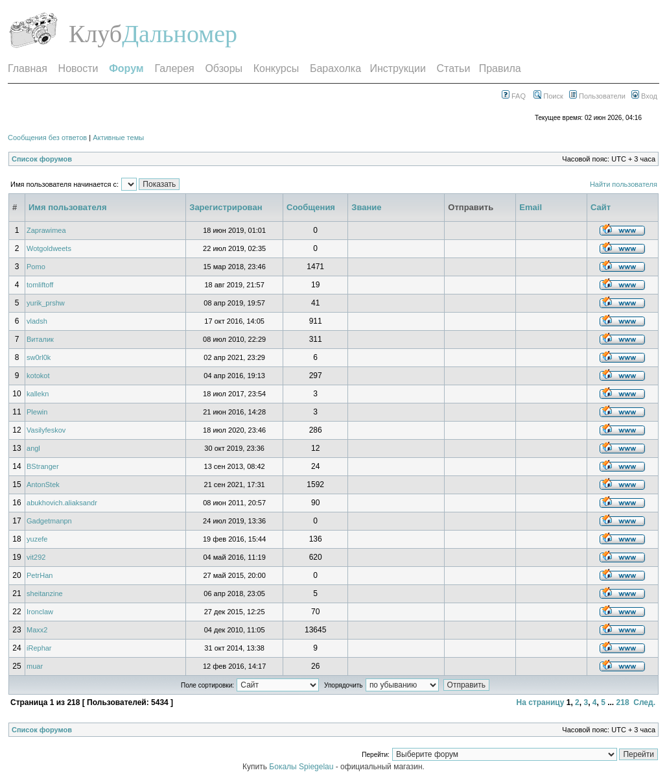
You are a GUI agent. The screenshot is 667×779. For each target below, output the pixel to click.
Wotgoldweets (49, 248)
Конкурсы (276, 68)
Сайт (601, 207)
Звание (366, 207)
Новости (78, 68)
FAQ (514, 96)
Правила (500, 68)
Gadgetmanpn (49, 521)
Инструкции (397, 68)
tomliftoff (40, 285)
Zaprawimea (46, 230)
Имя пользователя (67, 207)
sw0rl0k (39, 357)
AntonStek (43, 484)
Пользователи (597, 96)
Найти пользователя (623, 184)
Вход (644, 96)
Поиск (548, 96)
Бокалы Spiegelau (302, 766)
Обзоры (223, 68)
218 (622, 702)
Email (530, 207)
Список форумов (42, 159)
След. (644, 702)
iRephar (39, 648)
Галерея (174, 68)
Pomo (36, 266)
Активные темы (118, 137)
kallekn (38, 394)
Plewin (37, 412)
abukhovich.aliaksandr (62, 503)
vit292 (36, 557)
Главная (27, 68)
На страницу (540, 702)
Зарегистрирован (225, 207)
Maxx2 (37, 630)
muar (35, 666)
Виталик (40, 339)
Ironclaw (40, 612)
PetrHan (40, 575)
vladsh (37, 321)
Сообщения (311, 207)
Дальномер (179, 33)
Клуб (95, 33)
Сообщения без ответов (47, 137)
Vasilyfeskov (46, 430)
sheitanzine (45, 593)
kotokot (38, 375)
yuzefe (37, 539)
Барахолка (335, 68)
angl (33, 448)
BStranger (43, 466)
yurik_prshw (46, 303)
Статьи (454, 68)
